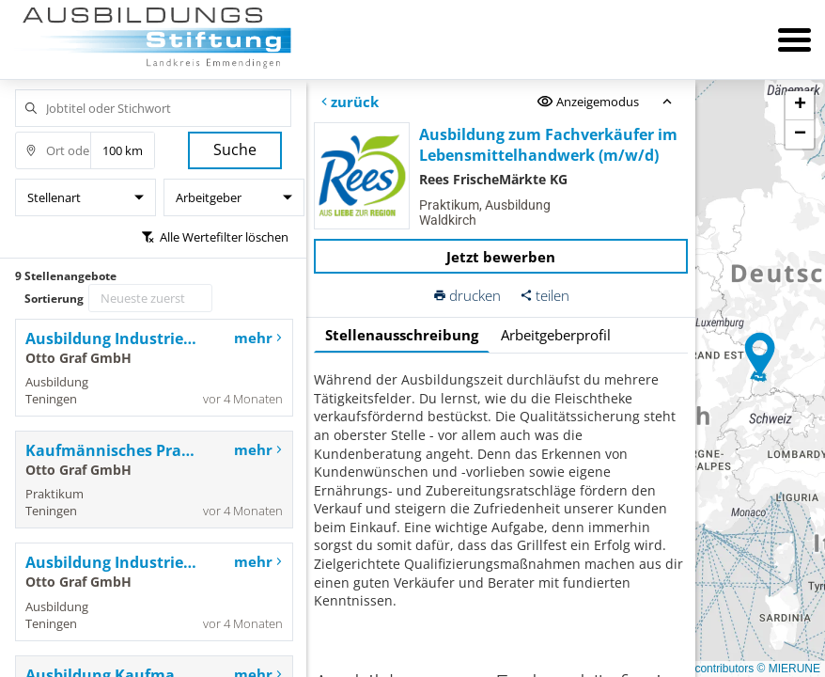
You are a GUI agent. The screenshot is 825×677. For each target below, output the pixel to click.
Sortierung (54, 299)
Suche (235, 149)
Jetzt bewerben (500, 256)
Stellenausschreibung (401, 334)
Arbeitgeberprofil (556, 334)
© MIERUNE (788, 668)
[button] (760, 355)
